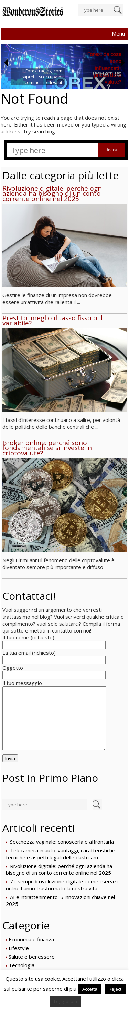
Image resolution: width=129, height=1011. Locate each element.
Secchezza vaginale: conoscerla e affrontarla (62, 841)
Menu (118, 33)
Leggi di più (65, 1001)
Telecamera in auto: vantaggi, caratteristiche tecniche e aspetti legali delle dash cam (60, 854)
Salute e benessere (32, 956)
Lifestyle (19, 947)
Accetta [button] (89, 989)
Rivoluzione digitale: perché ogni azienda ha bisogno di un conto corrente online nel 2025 (59, 869)
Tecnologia (21, 965)
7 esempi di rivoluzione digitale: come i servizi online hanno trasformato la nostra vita (62, 885)
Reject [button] (115, 989)
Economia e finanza (31, 939)
